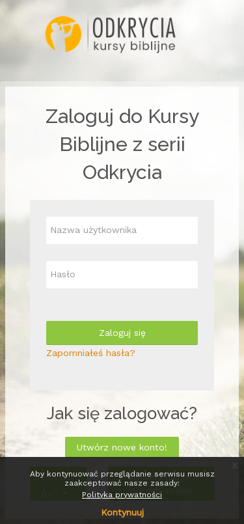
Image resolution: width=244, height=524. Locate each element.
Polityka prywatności (122, 494)
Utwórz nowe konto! (122, 447)
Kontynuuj (122, 512)
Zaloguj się (122, 332)
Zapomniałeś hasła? (90, 353)
